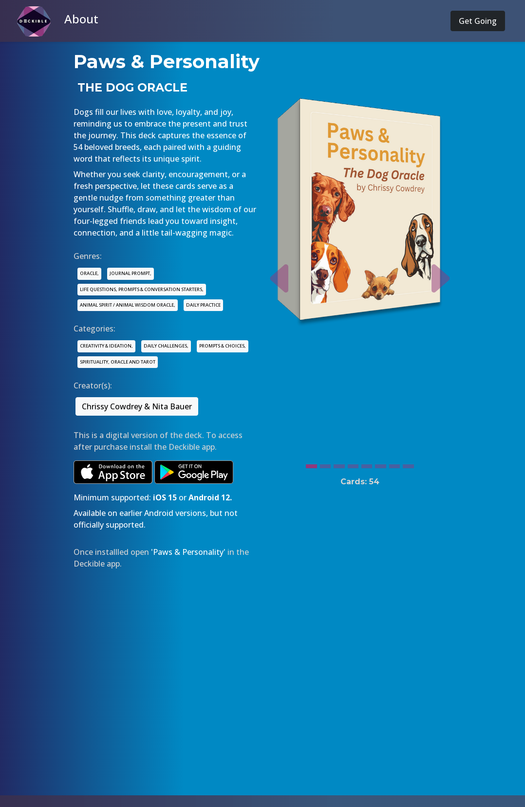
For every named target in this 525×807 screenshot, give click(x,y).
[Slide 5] (366, 463)
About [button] (81, 19)
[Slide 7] (394, 463)
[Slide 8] (408, 463)
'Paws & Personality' (188, 552)
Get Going (478, 21)
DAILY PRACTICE (203, 305)
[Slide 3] (339, 463)
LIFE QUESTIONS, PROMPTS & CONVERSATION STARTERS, (142, 289)
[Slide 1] (311, 463)
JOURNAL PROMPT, (130, 273)
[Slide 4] (353, 463)
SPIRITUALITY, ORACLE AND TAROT (117, 362)
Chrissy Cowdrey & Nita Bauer (137, 406)
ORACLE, (89, 273)
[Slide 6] (380, 463)
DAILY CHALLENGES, (166, 346)
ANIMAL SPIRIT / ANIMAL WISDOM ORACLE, (127, 305)
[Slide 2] (325, 463)
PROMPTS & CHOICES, (222, 346)
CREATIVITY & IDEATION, (106, 346)
